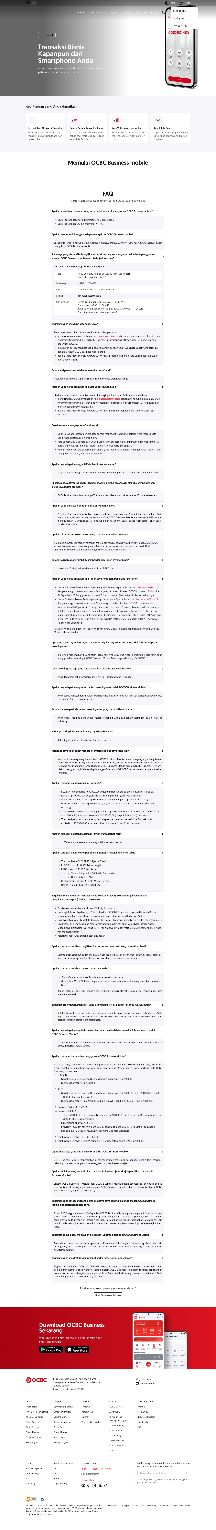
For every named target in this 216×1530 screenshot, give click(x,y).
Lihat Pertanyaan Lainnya (108, 1295)
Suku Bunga (31, 1483)
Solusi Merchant (116, 1440)
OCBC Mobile (115, 1407)
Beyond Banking (33, 1432)
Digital (125, 12)
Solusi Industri (60, 1437)
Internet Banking (116, 1425)
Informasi (141, 1407)
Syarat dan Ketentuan (63, 1463)
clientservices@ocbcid (147, 587)
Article (56, 1478)
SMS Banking (115, 1435)
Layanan (85, 1417)
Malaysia (178, 18)
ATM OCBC (114, 1412)
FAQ (56, 1468)
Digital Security (60, 1483)
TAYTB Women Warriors (37, 1412)
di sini (48, 1514)
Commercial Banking (63, 1407)
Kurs (28, 1478)
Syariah (114, 12)
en (34, 3)
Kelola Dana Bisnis (34, 1417)
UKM (91, 12)
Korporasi (102, 12)
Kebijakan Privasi (130, 1505)
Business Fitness (33, 1437)
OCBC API (114, 1450)
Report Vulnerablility (181, 1505)
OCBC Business (116, 1430)
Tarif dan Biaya (32, 1473)
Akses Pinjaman (33, 1422)
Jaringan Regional (61, 1442)
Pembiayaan (87, 1412)
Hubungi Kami (87, 1480)
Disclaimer (113, 1505)
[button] (108, 211)
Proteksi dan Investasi (91, 1422)
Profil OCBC (142, 1412)
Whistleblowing (149, 1505)
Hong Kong (180, 25)
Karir (56, 1473)
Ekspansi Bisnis (60, 1417)
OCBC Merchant (116, 1445)
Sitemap (164, 1505)
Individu (81, 12)
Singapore (179, 10)
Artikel (135, 12)
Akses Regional (32, 1442)
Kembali (46, 35)
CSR (139, 1427)
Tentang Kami (150, 12)
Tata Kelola (142, 1422)
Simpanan (86, 1407)
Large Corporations (62, 1412)
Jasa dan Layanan (34, 1468)
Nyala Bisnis (31, 1407)
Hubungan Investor (146, 1417)
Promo (29, 1463)
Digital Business (33, 1427)
